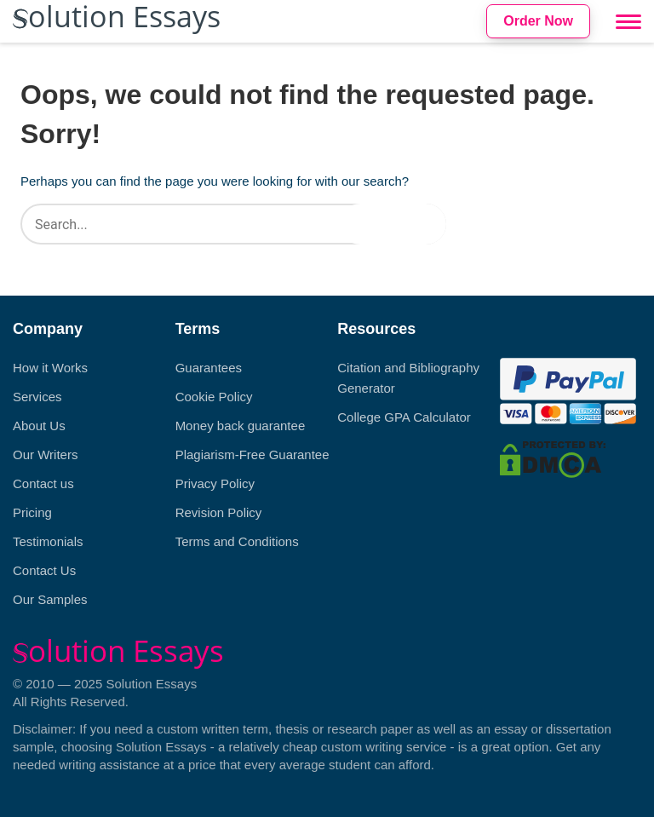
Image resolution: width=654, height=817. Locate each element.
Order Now (538, 21)
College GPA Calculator (403, 417)
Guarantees (208, 367)
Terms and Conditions (237, 541)
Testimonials (48, 541)
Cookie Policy (214, 396)
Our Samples (50, 599)
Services (37, 396)
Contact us (43, 483)
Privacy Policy (215, 483)
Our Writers (45, 454)
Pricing (32, 512)
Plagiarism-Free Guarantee (252, 454)
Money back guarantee (240, 425)
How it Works (50, 367)
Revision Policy (218, 512)
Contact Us (44, 570)
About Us (39, 425)
